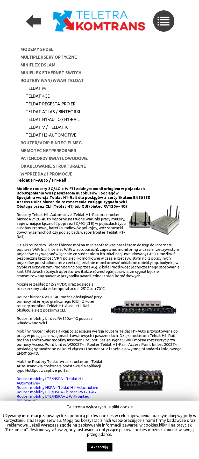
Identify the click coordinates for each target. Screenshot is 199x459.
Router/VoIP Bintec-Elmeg (51, 142)
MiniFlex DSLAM (37, 65)
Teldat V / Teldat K (47, 127)
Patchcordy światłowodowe (54, 158)
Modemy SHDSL (36, 49)
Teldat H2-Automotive (51, 135)
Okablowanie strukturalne (53, 166)
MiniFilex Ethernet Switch (50, 72)
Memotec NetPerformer (48, 150)
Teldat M (36, 88)
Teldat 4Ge (38, 96)
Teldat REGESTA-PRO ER (51, 104)
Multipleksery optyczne (48, 57)
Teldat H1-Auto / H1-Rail (53, 119)
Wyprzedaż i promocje (46, 174)
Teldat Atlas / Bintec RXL (53, 111)
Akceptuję (99, 447)
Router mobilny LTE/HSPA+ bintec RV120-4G (56, 392)
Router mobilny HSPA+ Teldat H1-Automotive (57, 387)
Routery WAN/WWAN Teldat (52, 80)
